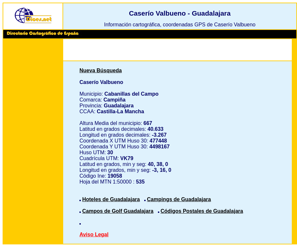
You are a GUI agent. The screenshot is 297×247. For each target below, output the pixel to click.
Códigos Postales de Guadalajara (202, 211)
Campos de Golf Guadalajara (117, 211)
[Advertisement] (33, 140)
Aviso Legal (93, 234)
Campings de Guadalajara (179, 199)
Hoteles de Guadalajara (111, 199)
